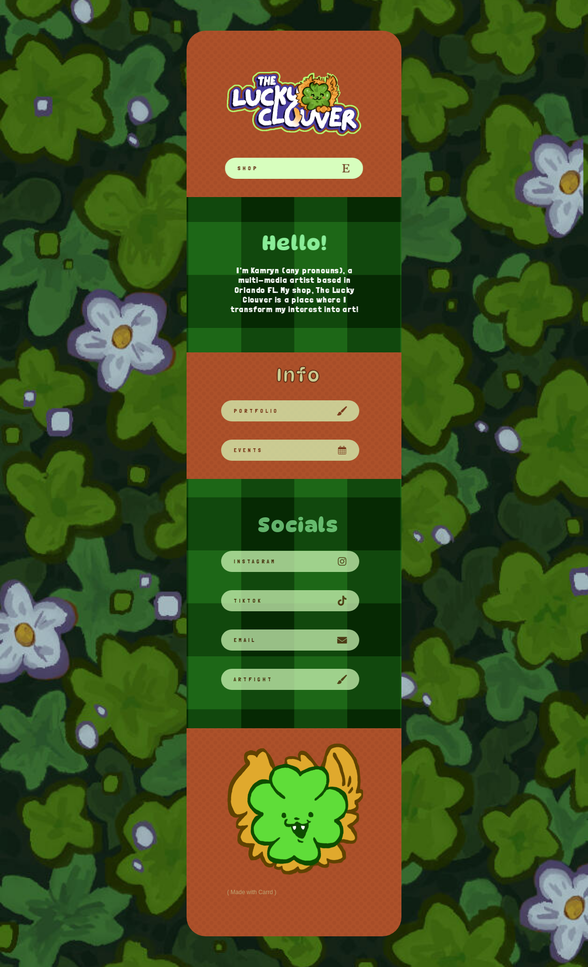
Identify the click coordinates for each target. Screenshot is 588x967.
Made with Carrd (252, 892)
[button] (293, 168)
